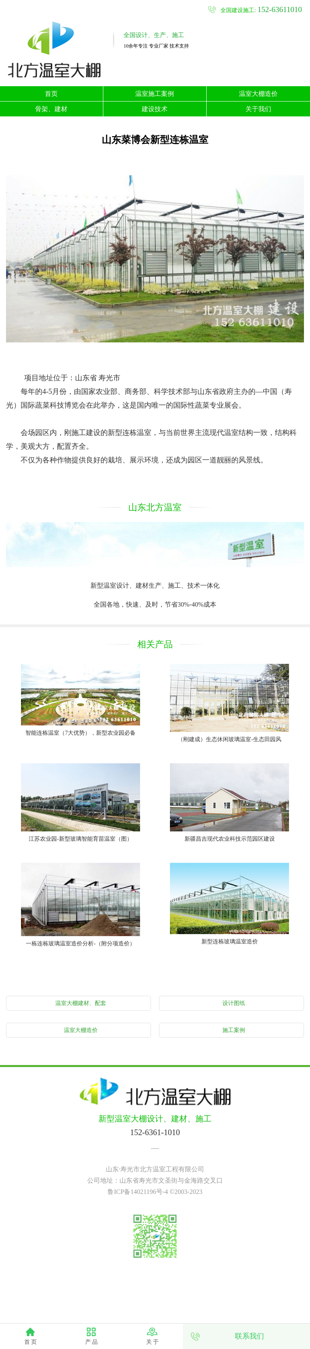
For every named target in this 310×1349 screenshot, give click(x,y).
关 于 (152, 1342)
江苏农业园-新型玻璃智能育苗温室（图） (80, 839)
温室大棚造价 (258, 93)
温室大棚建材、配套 (80, 1003)
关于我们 (258, 109)
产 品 (91, 1342)
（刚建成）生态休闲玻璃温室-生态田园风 (229, 739)
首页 (51, 93)
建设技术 (155, 109)
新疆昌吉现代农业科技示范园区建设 (229, 839)
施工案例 (233, 1030)
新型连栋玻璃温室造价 (229, 942)
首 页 (30, 1342)
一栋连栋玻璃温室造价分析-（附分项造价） (80, 944)
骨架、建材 (51, 109)
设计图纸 (233, 1003)
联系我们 (249, 1336)
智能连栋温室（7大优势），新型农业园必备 (80, 733)
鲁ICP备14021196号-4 (137, 1191)
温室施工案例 (154, 93)
